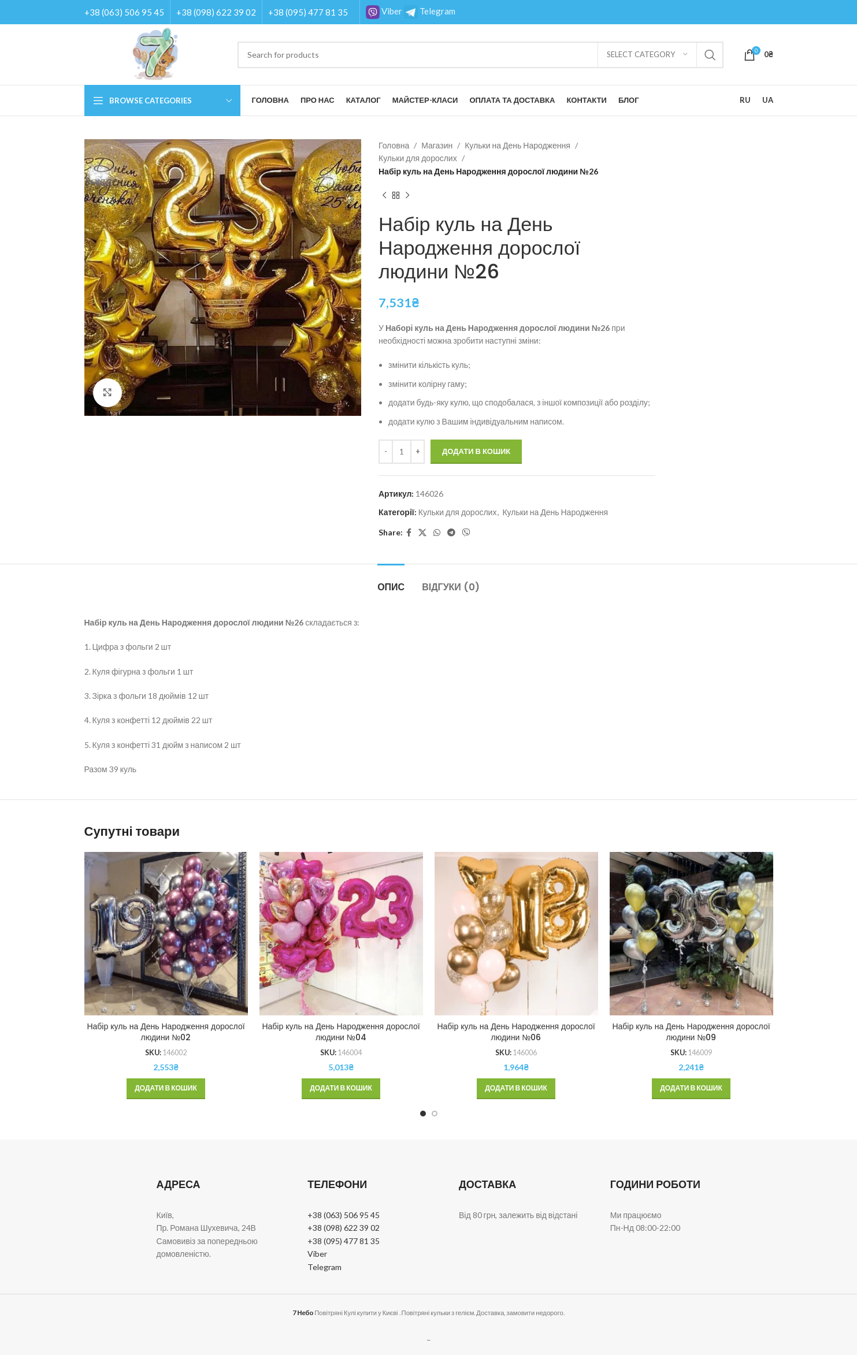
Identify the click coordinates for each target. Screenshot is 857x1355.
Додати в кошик (476, 451)
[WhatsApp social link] (437, 533)
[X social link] (422, 533)
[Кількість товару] (401, 452)
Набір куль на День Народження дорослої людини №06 (516, 1032)
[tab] (391, 581)
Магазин (436, 145)
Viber (384, 11)
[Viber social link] (466, 533)
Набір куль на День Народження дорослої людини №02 (165, 1032)
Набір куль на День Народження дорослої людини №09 (691, 1032)
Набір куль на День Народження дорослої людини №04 (341, 1032)
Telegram (429, 11)
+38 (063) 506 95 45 (124, 12)
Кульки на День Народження (517, 145)
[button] (166, 1088)
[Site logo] (155, 53)
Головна (394, 145)
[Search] (481, 55)
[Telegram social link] (451, 533)
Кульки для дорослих (418, 158)
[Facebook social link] (409, 533)
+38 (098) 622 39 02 (216, 12)
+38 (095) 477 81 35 (308, 12)
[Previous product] (384, 195)
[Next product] (407, 195)
